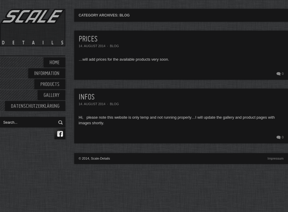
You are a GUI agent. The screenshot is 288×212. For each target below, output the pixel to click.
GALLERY (51, 95)
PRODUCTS (49, 84)
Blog (114, 46)
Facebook (59, 133)
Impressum (276, 158)
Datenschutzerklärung (35, 106)
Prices (88, 39)
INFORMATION (46, 73)
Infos (87, 97)
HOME (54, 62)
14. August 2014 (92, 46)
